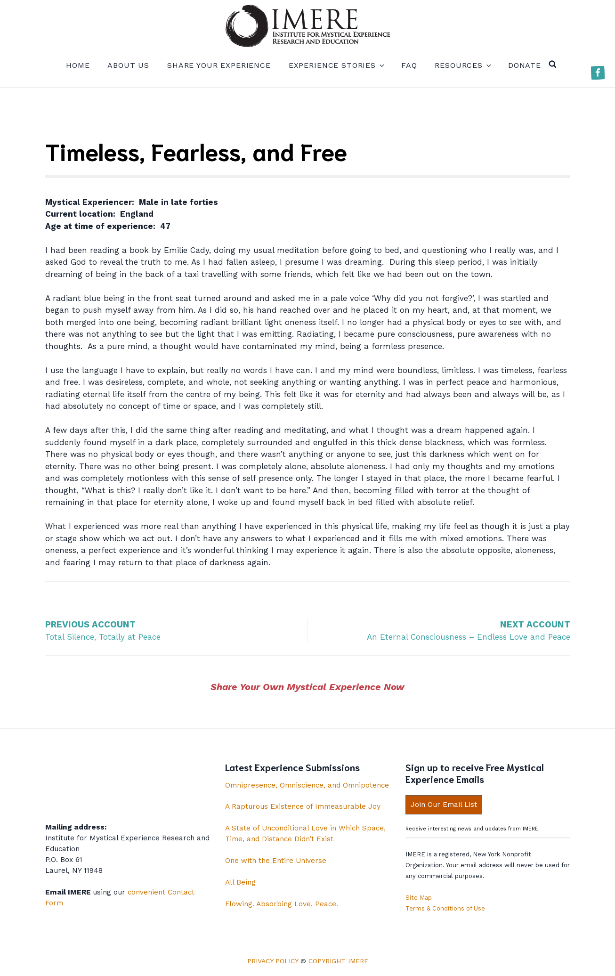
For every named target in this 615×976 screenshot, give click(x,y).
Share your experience (219, 65)
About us (128, 65)
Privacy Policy (272, 961)
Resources (462, 65)
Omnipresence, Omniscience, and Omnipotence (307, 785)
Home (77, 65)
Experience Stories (336, 65)
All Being (240, 882)
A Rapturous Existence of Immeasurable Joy (302, 806)
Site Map (418, 897)
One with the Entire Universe (275, 860)
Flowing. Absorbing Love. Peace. (281, 904)
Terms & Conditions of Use (445, 908)
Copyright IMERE (338, 961)
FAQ (409, 65)
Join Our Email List (444, 804)
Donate (524, 65)
